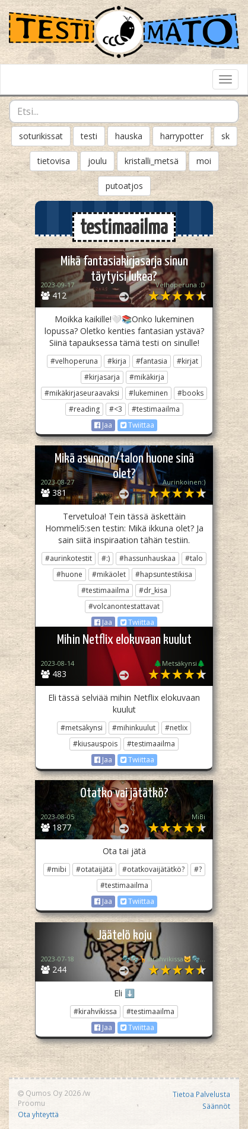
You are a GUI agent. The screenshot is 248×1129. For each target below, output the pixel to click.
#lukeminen (148, 393)
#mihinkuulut (133, 728)
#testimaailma (156, 409)
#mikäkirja (146, 377)
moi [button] (203, 160)
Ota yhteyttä (38, 1114)
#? (198, 869)
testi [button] (89, 136)
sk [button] (225, 136)
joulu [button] (97, 160)
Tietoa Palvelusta (201, 1094)
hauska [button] (128, 136)
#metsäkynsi (82, 728)
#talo (194, 558)
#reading (84, 409)
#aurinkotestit (68, 558)
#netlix (176, 728)
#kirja (116, 361)
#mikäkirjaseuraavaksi (81, 393)
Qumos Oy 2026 (49, 1093)
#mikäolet (109, 574)
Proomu (31, 1103)
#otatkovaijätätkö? (153, 869)
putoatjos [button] (124, 185)
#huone (69, 574)
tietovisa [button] (53, 160)
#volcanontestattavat (124, 606)
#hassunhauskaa (147, 558)
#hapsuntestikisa (163, 574)
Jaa (103, 425)
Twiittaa (137, 425)
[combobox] (124, 111)
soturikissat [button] (41, 136)
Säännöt (216, 1106)
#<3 (115, 409)
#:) (105, 558)
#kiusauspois (95, 744)
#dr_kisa (153, 590)
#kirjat (187, 361)
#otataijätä (94, 869)
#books (190, 393)
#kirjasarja (102, 377)
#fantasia (151, 361)
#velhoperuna (74, 361)
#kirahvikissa (95, 1011)
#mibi (56, 869)
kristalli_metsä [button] (152, 160)
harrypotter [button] (182, 136)
